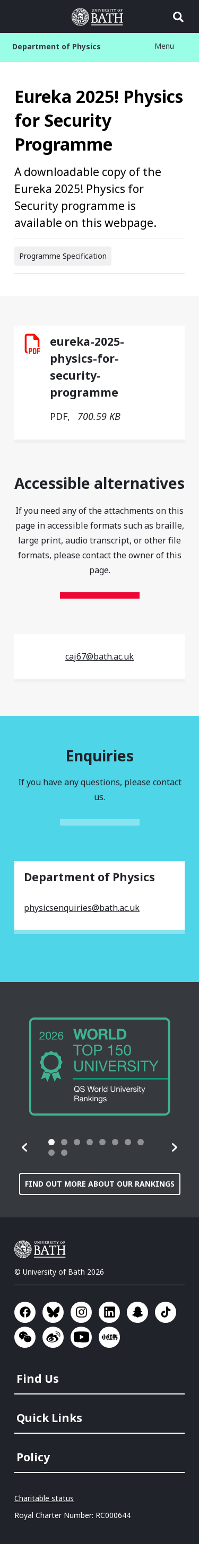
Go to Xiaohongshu (109, 1337)
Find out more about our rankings (100, 1184)
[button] (25, 1147)
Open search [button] (178, 17)
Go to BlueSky (53, 1312)
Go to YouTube (81, 1337)
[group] (99, 1066)
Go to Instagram (81, 1312)
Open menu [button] (21, 17)
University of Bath (42, 1249)
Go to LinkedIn (109, 1312)
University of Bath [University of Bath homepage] (100, 17)
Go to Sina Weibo (53, 1337)
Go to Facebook (25, 1312)
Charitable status (44, 1498)
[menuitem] (100, 1375)
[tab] (51, 1142)
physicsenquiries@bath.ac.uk (82, 908)
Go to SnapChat (137, 1312)
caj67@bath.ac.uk (99, 656)
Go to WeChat (25, 1337)
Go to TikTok (165, 1312)
